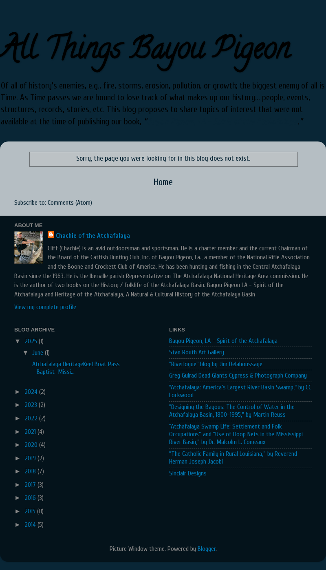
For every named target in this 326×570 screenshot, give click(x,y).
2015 (30, 511)
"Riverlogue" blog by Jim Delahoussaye (215, 364)
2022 (31, 418)
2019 (30, 458)
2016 (30, 498)
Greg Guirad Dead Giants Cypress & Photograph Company (238, 375)
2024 (31, 391)
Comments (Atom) (70, 202)
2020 (31, 444)
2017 (30, 484)
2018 (30, 471)
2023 (31, 405)
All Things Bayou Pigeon (144, 52)
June (38, 352)
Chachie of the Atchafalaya (93, 235)
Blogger (207, 548)
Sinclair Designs (188, 473)
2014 (30, 524)
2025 (31, 341)
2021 (30, 431)
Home (163, 182)
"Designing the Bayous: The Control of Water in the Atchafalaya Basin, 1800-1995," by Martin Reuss (232, 410)
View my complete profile (45, 307)
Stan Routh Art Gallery (196, 352)
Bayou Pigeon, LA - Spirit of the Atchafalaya (222, 121)
